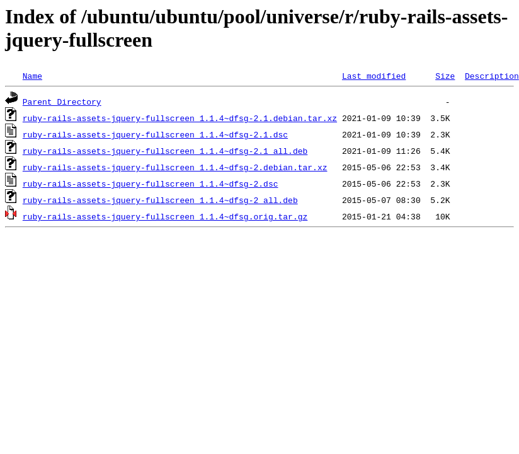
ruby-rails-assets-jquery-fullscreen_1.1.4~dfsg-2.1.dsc (155, 134)
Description (492, 75)
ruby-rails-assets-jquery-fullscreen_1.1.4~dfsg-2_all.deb (160, 200)
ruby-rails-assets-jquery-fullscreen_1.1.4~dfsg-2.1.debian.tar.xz (180, 118)
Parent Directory (62, 101)
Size (445, 75)
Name (32, 75)
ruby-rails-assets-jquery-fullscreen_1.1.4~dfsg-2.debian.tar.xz (175, 167)
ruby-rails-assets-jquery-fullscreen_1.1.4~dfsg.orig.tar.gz (165, 216)
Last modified (374, 75)
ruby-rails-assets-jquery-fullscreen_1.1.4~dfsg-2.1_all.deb (165, 150)
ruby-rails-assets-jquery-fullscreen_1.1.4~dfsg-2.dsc (150, 183)
